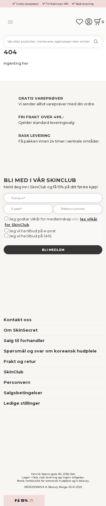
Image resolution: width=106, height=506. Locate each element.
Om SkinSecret (21, 330)
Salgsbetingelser (23, 392)
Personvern (17, 382)
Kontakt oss (18, 319)
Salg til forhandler (24, 340)
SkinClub (13, 371)
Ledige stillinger (22, 403)
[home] (53, 21)
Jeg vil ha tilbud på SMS (30, 236)
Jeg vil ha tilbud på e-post (32, 231)
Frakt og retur (20, 361)
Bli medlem (53, 250)
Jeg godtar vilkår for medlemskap (40, 219)
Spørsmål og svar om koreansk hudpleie (50, 351)
